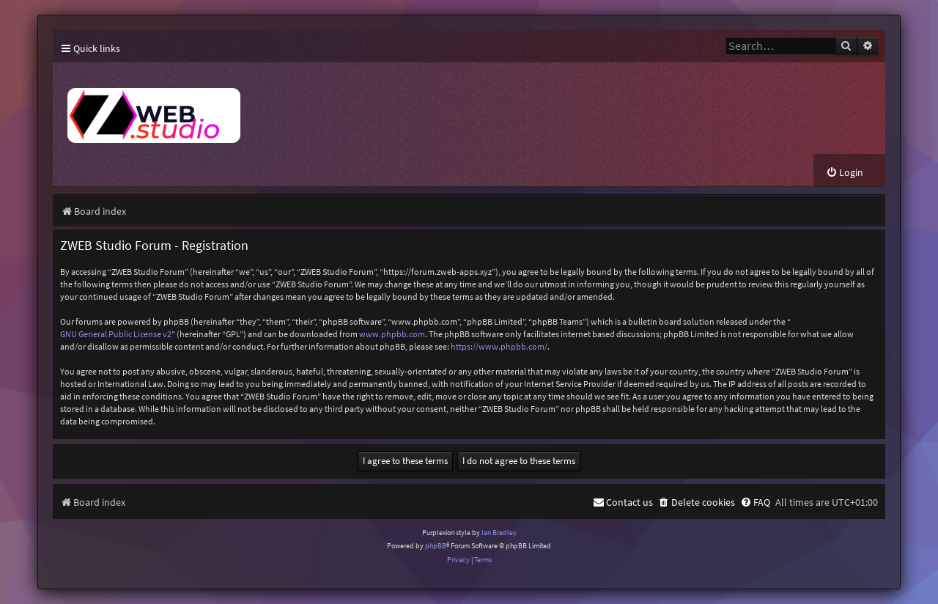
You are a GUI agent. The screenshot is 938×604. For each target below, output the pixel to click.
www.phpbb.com (392, 333)
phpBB (435, 545)
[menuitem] (844, 172)
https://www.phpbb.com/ (499, 346)
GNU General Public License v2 (115, 333)
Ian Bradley (499, 532)
